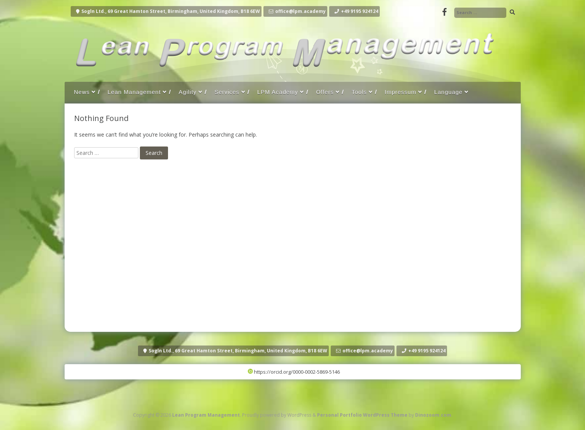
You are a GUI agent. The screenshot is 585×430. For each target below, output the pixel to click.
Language (448, 92)
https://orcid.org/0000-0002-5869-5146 (294, 371)
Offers (325, 92)
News (82, 92)
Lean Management (134, 92)
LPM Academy (277, 92)
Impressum (400, 92)
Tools (359, 92)
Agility (188, 92)
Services (226, 92)
